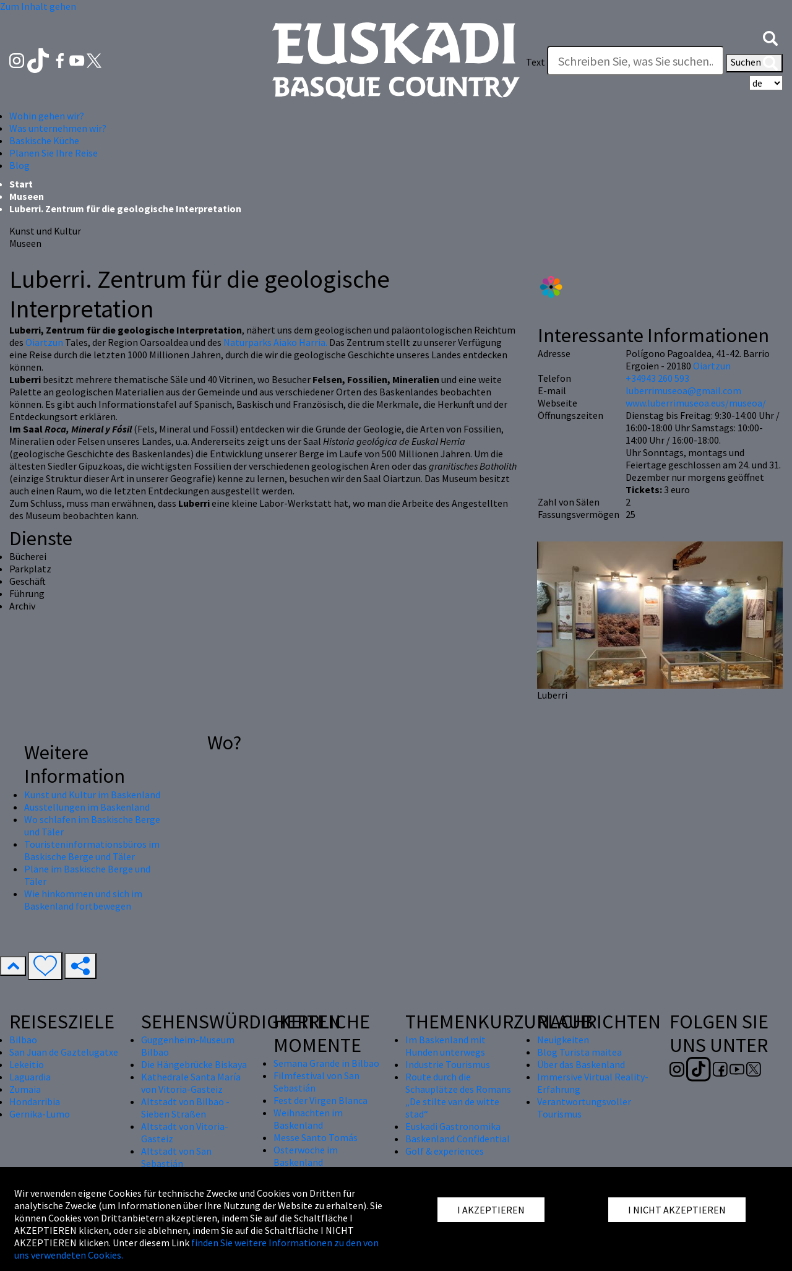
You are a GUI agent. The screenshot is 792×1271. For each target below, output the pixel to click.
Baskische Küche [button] (44, 140)
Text (535, 62)
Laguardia (30, 1077)
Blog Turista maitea (579, 1052)
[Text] (635, 60)
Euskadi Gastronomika (453, 1126)
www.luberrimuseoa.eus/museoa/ (696, 403)
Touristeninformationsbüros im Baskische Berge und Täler (92, 850)
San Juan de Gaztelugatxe (63, 1052)
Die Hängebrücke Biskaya (194, 1064)
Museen (26, 196)
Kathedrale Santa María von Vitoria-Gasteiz (191, 1083)
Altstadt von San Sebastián (176, 1157)
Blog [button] (19, 165)
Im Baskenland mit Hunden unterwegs (445, 1045)
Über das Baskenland (581, 1064)
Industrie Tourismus (447, 1064)
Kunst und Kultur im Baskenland (92, 794)
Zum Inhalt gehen (38, 6)
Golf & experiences (444, 1151)
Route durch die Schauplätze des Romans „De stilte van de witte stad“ (458, 1095)
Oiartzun (45, 342)
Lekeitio (26, 1064)
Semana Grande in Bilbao (326, 1063)
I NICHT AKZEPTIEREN (677, 1210)
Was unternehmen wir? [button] (57, 128)
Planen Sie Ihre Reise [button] (53, 153)
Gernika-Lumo (39, 1114)
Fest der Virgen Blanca (320, 1100)
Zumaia (25, 1089)
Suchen (754, 63)
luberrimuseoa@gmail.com (683, 390)
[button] (770, 37)
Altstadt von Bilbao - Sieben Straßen (185, 1107)
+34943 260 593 (657, 378)
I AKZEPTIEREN (491, 1210)
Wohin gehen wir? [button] (46, 116)
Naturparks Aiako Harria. (275, 342)
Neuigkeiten (563, 1039)
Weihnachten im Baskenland (308, 1118)
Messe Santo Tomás (315, 1137)
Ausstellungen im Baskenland (87, 807)
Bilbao (23, 1039)
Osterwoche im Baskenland (305, 1156)
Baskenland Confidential (457, 1138)
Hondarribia (34, 1101)
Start (21, 184)
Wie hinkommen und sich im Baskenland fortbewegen (83, 899)
